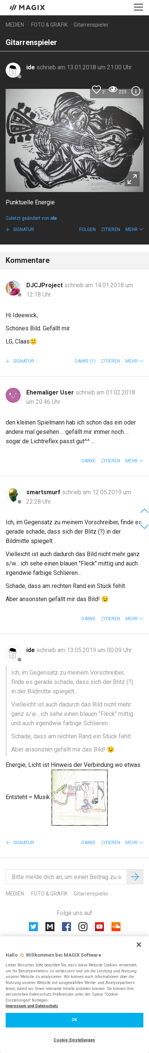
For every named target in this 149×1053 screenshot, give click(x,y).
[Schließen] (139, 944)
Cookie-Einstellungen (74, 1040)
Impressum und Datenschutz (32, 1006)
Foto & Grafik (49, 25)
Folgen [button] (87, 229)
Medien (15, 25)
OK (74, 1019)
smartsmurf (44, 492)
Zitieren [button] (110, 229)
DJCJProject (45, 285)
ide (31, 67)
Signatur (23, 229)
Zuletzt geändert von (31, 218)
